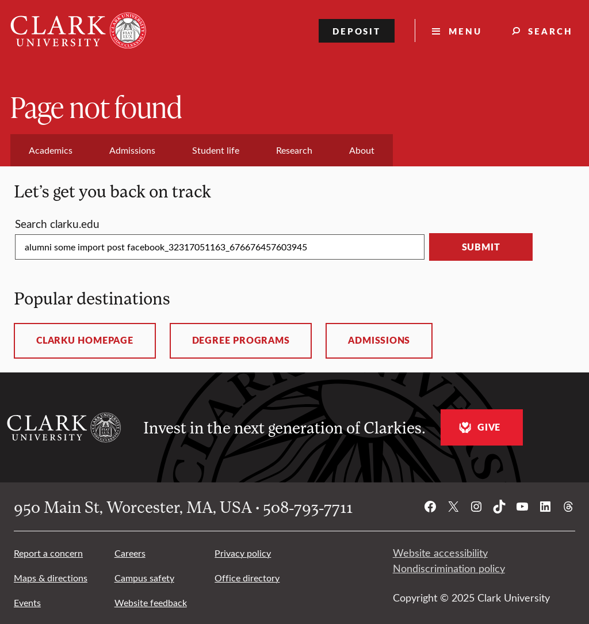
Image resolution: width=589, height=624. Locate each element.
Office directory (247, 578)
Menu (465, 31)
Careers (130, 553)
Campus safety (144, 578)
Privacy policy (243, 553)
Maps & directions (50, 578)
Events (27, 602)
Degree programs (241, 340)
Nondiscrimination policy (449, 568)
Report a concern (48, 553)
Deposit (356, 31)
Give (478, 427)
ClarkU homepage (84, 340)
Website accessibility (440, 553)
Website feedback (150, 602)
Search (550, 31)
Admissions (379, 340)
